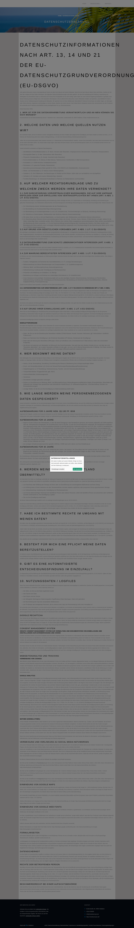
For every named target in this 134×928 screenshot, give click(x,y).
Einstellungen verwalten (58, 469)
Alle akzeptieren (77, 469)
